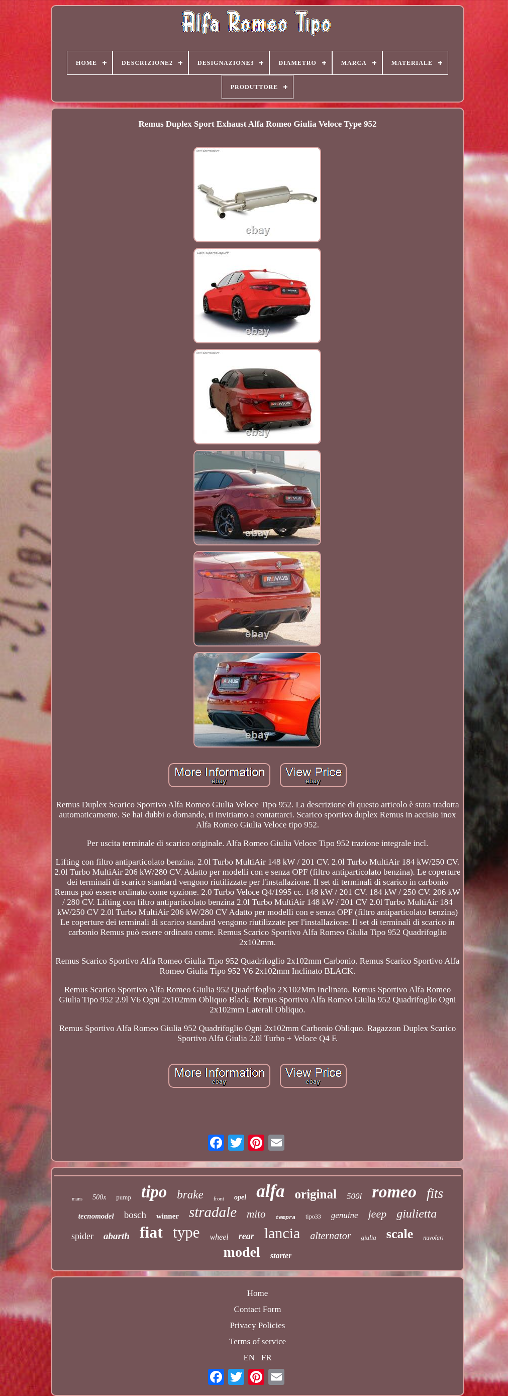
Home (257, 1293)
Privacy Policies (257, 1325)
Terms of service (257, 1341)
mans (77, 1198)
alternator (330, 1235)
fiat (151, 1232)
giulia (368, 1237)
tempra (285, 1218)
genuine (344, 1215)
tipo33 (313, 1216)
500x (99, 1197)
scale (399, 1234)
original (316, 1194)
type (186, 1232)
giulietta (416, 1213)
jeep (377, 1213)
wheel (219, 1237)
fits (435, 1193)
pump (123, 1197)
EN (249, 1357)
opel (240, 1197)
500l (354, 1196)
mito (256, 1214)
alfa (270, 1191)
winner (167, 1216)
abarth (117, 1236)
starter (281, 1255)
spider (82, 1236)
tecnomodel (96, 1216)
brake (190, 1194)
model (242, 1252)
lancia (282, 1233)
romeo (394, 1191)
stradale (213, 1212)
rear (246, 1236)
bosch (135, 1214)
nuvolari (433, 1237)
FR (266, 1357)
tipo (154, 1192)
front (219, 1198)
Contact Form (257, 1309)
